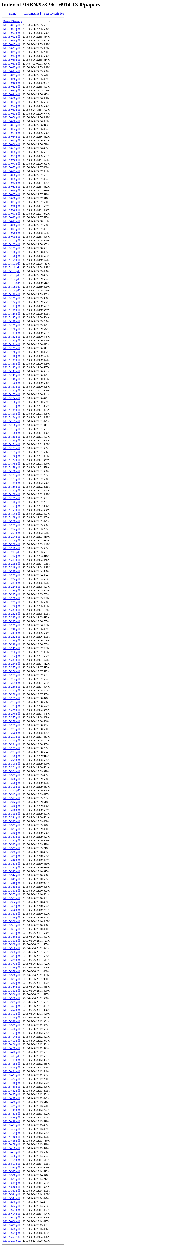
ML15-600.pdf (11, 1202)
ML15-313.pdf (11, 798)
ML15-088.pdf (11, 205)
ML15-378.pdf (11, 967)
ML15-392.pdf (11, 1009)
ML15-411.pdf (11, 1055)
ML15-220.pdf (11, 571)
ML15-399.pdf (11, 1025)
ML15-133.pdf (11, 340)
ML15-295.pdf (11, 748)
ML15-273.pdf (11, 705)
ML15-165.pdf (11, 421)
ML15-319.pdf (11, 813)
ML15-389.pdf (11, 1002)
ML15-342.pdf (11, 867)
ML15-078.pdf (11, 178)
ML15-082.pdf (11, 182)
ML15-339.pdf (11, 855)
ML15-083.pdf (11, 186)
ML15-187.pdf (11, 490)
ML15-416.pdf (11, 1067)
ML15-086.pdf (11, 198)
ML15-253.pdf (11, 659)
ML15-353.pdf (11, 898)
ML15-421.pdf (11, 1071)
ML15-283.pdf (11, 729)
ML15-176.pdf (11, 455)
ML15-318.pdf (11, 809)
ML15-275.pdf (11, 709)
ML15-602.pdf (11, 1205)
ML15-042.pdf (11, 86)
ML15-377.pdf (11, 963)
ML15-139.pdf (11, 359)
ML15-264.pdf (11, 679)
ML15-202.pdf (11, 528)
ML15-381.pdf (11, 979)
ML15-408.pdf (11, 1048)
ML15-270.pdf (11, 694)
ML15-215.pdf (11, 563)
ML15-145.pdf (11, 375)
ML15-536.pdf (11, 1186)
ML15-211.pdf (11, 552)
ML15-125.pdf (11, 309)
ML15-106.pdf (11, 252)
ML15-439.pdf (11, 1105)
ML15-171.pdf (11, 444)
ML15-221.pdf (11, 575)
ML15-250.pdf (11, 652)
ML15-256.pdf (11, 671)
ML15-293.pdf (11, 740)
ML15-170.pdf (11, 440)
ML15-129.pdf (11, 325)
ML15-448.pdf (11, 1117)
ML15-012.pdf (11, 36)
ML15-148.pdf (11, 378)
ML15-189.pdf (11, 498)
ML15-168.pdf (11, 432)
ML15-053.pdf (11, 109)
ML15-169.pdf (11, 436)
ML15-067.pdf (11, 148)
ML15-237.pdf (11, 621)
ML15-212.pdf (11, 555)
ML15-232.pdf (11, 613)
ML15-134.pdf (11, 344)
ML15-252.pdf (11, 655)
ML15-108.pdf (11, 255)
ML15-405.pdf (11, 1040)
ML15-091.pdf (11, 213)
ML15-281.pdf (11, 725)
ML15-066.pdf (11, 144)
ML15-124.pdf (11, 305)
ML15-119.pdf (11, 290)
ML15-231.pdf (11, 609)
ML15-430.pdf (11, 1086)
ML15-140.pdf (11, 363)
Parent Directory (12, 21)
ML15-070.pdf (11, 159)
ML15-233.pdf (11, 617)
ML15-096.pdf (11, 225)
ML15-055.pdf (11, 113)
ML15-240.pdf (11, 628)
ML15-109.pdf (11, 259)
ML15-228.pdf (11, 598)
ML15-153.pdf (11, 394)
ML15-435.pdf (11, 1094)
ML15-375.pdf (11, 959)
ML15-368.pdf (11, 944)
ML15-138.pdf (11, 355)
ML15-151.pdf (11, 386)
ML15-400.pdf (11, 1029)
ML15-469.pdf (11, 1159)
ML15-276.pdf (11, 713)
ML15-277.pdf (11, 717)
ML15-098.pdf (11, 232)
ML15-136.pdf (11, 352)
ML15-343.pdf (11, 871)
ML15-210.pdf (11, 548)
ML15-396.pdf (11, 1017)
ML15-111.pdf (11, 267)
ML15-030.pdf (11, 59)
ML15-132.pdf (11, 336)
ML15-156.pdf (11, 402)
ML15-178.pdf (11, 463)
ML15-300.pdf (11, 763)
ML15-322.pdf (11, 821)
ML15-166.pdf (11, 425)
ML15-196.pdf (11, 513)
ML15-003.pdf (11, 28)
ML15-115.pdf (11, 282)
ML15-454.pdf (11, 1129)
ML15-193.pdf (11, 509)
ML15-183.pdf (11, 478)
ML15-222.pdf (11, 578)
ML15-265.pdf (11, 682)
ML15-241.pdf (11, 632)
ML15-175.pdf (11, 452)
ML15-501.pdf (11, 1163)
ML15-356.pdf (11, 909)
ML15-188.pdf (11, 494)
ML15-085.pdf (11, 194)
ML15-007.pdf (11, 32)
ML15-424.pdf (11, 1079)
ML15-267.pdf (11, 690)
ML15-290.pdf (11, 732)
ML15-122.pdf (11, 302)
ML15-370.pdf (11, 952)
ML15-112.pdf (11, 271)
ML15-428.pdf (11, 1082)
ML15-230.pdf (11, 605)
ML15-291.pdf (11, 736)
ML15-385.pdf (11, 990)
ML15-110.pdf (11, 263)
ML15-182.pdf (11, 475)
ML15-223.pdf (11, 582)
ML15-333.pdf (11, 844)
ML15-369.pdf (11, 948)
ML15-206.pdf (11, 540)
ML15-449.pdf (11, 1121)
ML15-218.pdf (11, 567)
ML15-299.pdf (11, 759)
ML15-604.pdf (11, 1213)
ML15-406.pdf (11, 1044)
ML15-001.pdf (11, 25)
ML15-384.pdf (11, 986)
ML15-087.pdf (11, 202)
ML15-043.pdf (11, 90)
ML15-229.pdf (11, 602)
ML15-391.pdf (11, 1005)
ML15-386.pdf (11, 994)
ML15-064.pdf (11, 136)
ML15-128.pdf (11, 321)
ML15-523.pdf (11, 1167)
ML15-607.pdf (11, 1225)
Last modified (32, 13)
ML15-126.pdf (11, 313)
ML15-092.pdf (11, 217)
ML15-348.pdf (11, 882)
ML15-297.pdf (11, 752)
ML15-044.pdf (11, 94)
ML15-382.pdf (11, 982)
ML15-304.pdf (11, 771)
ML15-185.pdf (11, 482)
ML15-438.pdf (11, 1102)
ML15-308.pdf (11, 782)
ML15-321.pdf (11, 817)
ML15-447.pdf (11, 1113)
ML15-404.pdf (11, 1036)
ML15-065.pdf (11, 140)
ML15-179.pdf (11, 467)
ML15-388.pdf (11, 998)
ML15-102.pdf (11, 244)
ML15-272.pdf (11, 702)
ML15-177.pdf (11, 459)
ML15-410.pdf (11, 1052)
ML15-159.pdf (11, 409)
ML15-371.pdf (11, 955)
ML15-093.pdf (11, 221)
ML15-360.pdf (11, 921)
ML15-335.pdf (11, 848)
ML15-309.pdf (11, 786)
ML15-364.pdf (11, 932)
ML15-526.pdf (11, 1175)
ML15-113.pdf (11, 275)
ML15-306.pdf (11, 779)
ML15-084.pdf (11, 190)
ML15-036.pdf (11, 78)
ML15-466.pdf (11, 1155)
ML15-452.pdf (11, 1125)
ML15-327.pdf (11, 829)
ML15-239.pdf (11, 625)
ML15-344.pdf (11, 875)
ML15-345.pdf (11, 879)
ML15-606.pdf (11, 1221)
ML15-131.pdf (11, 332)
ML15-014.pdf (11, 40)
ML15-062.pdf (11, 128)
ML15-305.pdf (11, 775)
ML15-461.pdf (11, 1152)
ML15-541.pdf (11, 1194)
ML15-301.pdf (11, 767)
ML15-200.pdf (11, 521)
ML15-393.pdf (11, 1013)
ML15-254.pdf (11, 663)
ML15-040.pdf (11, 82)
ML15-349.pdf (11, 886)
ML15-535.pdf (11, 1182)
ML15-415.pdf (11, 1063)
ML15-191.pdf (11, 505)
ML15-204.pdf (11, 536)
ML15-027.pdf (11, 55)
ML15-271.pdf (11, 698)
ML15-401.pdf (11, 1032)
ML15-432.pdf (11, 1090)
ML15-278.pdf (11, 721)
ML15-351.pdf (11, 890)
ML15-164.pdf (11, 417)
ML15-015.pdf (11, 44)
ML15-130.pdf (11, 328)
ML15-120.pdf (11, 294)
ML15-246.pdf (11, 640)
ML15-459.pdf (11, 1144)
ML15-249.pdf (11, 648)
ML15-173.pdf (11, 448)
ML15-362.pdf (11, 925)
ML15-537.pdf (11, 1190)
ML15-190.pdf (11, 502)
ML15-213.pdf (11, 559)
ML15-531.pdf (11, 1179)
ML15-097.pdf (11, 228)
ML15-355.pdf (11, 905)
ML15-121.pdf (11, 298)
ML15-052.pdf (11, 105)
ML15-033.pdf (11, 67)
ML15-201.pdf (11, 525)
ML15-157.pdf (11, 405)
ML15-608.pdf (11, 1229)
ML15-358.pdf (11, 917)
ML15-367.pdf (11, 940)
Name (12, 13)
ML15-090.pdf (11, 209)
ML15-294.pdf (11, 744)
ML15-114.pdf (11, 278)
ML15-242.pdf (11, 636)
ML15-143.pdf (11, 371)
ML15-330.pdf (11, 832)
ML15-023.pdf (11, 48)
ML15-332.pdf (11, 840)
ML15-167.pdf (11, 428)
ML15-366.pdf (11, 936)
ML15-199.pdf (11, 517)
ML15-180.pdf (11, 471)
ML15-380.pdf (11, 975)
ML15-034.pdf (11, 71)
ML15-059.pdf (11, 121)
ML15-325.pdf (11, 825)
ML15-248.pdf (11, 644)
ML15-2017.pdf (12, 1236)
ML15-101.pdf (11, 240)
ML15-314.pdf (11, 802)
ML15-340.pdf (11, 859)
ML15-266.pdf (11, 686)
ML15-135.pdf (11, 348)
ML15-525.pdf (11, 1171)
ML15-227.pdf (11, 594)
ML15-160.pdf (11, 413)
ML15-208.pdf (11, 544)
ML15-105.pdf (11, 248)
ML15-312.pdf (11, 794)
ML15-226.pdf (11, 590)
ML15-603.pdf (11, 1209)
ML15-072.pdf (11, 167)
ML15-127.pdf (11, 317)
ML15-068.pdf (11, 152)
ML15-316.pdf (11, 805)
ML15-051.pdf (11, 102)
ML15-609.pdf (11, 1232)
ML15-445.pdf (11, 1109)
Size (46, 13)
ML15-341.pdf (11, 863)
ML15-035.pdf (11, 75)
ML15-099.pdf (11, 236)
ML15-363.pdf (11, 929)
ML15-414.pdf (11, 1059)
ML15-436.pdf (11, 1098)
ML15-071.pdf (11, 163)
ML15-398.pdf (11, 1021)
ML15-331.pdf (11, 836)
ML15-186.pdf (11, 486)
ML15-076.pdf (11, 175)
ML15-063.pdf (11, 132)
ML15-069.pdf (11, 155)
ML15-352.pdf (11, 894)
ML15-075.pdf (11, 171)
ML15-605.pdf (11, 1217)
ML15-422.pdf (11, 1075)
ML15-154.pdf (11, 398)
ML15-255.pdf (11, 667)
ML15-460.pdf (11, 1148)
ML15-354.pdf (11, 902)
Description (57, 13)
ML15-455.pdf (11, 1132)
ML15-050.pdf (11, 98)
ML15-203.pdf (11, 532)
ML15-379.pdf (11, 971)
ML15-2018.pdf (12, 1240)
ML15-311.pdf (11, 790)
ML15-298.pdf (11, 755)
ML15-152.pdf (11, 390)
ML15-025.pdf (11, 52)
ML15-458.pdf (11, 1140)
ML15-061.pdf (11, 125)
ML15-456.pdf (11, 1136)
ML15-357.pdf (11, 913)
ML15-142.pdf (11, 367)
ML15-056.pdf (11, 117)
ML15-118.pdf (11, 286)
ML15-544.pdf (11, 1198)
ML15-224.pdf (11, 586)
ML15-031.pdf (11, 63)
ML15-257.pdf (11, 675)
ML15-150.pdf (11, 382)
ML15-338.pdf (11, 852)
